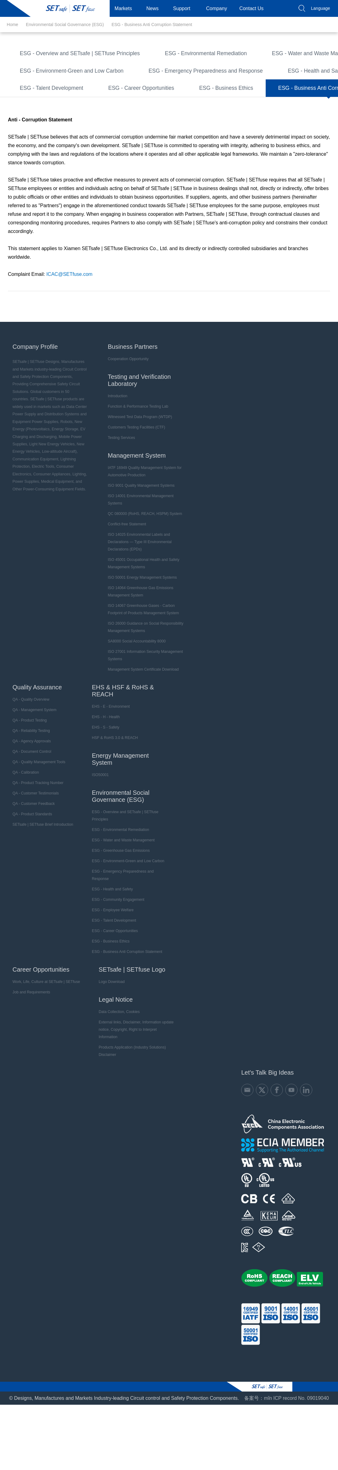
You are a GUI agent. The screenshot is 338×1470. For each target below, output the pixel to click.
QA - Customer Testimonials (34, 836)
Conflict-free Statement (126, 567)
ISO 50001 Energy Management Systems (141, 621)
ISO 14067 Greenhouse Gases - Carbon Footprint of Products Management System (142, 652)
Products (96, 8)
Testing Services (120, 481)
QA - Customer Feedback (32, 847)
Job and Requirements (29, 1035)
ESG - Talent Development (48, 118)
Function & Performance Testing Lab (136, 449)
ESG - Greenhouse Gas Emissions (163, 71)
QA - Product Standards (30, 857)
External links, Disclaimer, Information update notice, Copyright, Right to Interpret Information (135, 1069)
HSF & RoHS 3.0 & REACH (112, 781)
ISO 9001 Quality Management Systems (140, 529)
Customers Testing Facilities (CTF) (135, 470)
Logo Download (109, 1025)
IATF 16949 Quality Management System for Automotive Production (143, 514)
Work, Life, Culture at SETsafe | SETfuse (44, 1025)
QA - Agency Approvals (30, 784)
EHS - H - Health (103, 760)
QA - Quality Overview (29, 743)
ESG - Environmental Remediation (190, 55)
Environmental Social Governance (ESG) (65, 24)
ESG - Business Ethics (211, 118)
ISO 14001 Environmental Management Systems (139, 543)
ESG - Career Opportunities (131, 118)
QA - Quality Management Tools (37, 805)
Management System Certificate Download (142, 712)
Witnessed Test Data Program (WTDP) (138, 460)
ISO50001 (98, 818)
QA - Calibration (24, 815)
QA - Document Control (30, 795)
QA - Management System (33, 753)
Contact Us (253, 8)
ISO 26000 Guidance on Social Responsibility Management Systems (144, 670)
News (155, 8)
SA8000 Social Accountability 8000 (135, 684)
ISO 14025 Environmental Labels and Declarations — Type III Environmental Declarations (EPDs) (138, 585)
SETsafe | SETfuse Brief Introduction (41, 868)
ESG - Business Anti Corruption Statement (152, 24)
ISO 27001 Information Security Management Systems (144, 698)
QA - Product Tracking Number (36, 826)
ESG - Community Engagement (131, 102)
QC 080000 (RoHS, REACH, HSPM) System (143, 557)
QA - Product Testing (28, 763)
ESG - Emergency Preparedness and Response (191, 87)
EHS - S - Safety (103, 770)
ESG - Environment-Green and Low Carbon (66, 87)
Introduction (116, 439)
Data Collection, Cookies (117, 1055)
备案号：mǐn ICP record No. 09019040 (286, 1434)
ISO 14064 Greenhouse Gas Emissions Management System (139, 635)
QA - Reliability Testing (29, 774)
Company (219, 8)
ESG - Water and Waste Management (60, 71)
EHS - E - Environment (108, 750)
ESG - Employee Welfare (217, 102)
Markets (126, 8)
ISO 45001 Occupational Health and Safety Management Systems (142, 606)
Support (184, 8)
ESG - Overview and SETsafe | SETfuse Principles (74, 55)
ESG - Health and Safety (46, 102)
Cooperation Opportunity (127, 402)
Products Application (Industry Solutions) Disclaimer (129, 1087)
